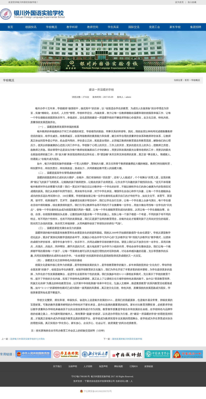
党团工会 (154, 27)
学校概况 (51, 27)
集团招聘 (195, 27)
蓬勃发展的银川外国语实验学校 (127, 339)
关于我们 (57, 366)
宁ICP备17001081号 (80, 376)
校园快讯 (30, 27)
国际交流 (133, 27)
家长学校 (175, 27)
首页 (10, 27)
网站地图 (118, 366)
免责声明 (103, 366)
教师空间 (92, 27)
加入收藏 (192, 2)
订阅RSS (134, 366)
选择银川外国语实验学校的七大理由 (27, 339)
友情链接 (148, 366)
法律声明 (72, 366)
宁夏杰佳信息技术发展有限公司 (100, 381)
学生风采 (113, 27)
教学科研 (72, 27)
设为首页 (179, 2)
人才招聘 (88, 366)
